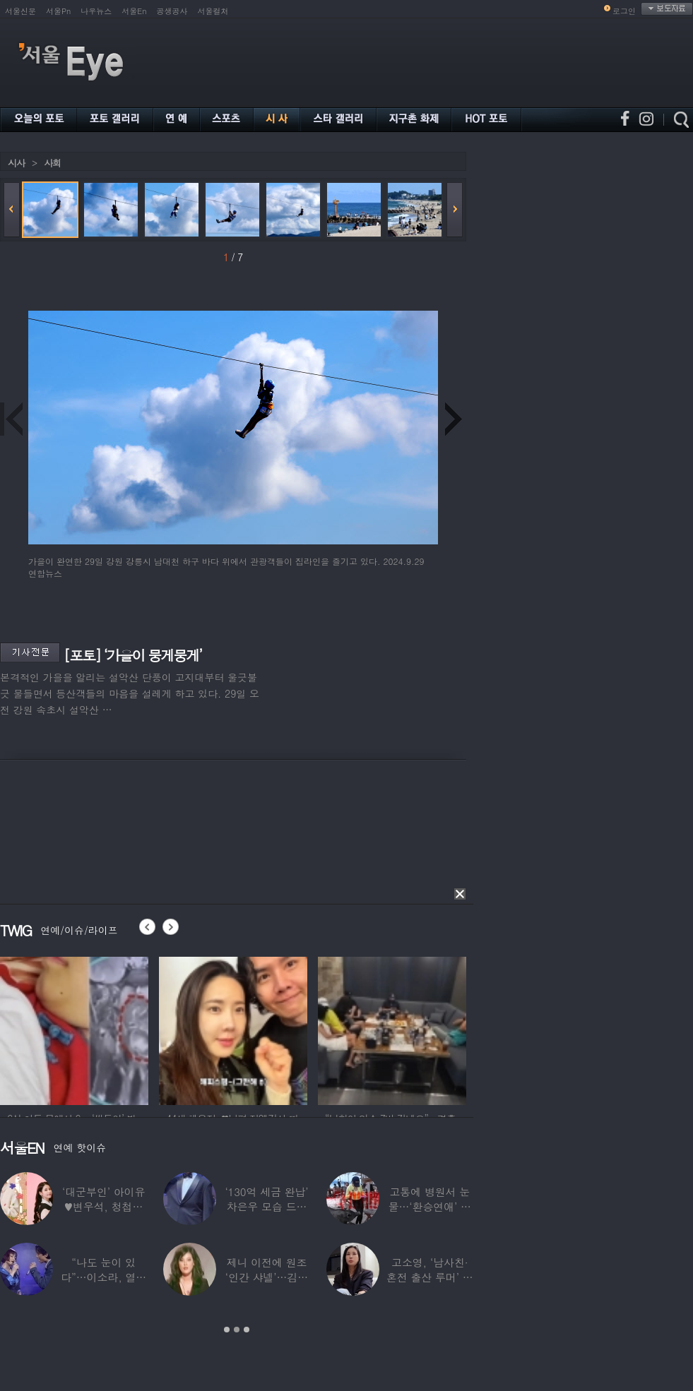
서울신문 (20, 11)
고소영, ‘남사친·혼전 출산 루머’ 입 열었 (429, 1277)
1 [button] (227, 1329)
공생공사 (172, 11)
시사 (16, 162)
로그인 (624, 11)
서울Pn (58, 11)
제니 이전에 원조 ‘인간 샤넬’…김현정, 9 (266, 1277)
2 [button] (236, 1329)
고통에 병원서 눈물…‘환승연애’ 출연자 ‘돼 (430, 1206)
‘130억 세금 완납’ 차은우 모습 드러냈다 (266, 1206)
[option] (74, 1029)
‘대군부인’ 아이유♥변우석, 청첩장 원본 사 (103, 1206)
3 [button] (246, 1329)
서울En (134, 11)
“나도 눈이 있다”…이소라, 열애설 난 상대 (103, 1277)
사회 (52, 162)
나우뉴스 (96, 11)
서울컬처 (213, 11)
